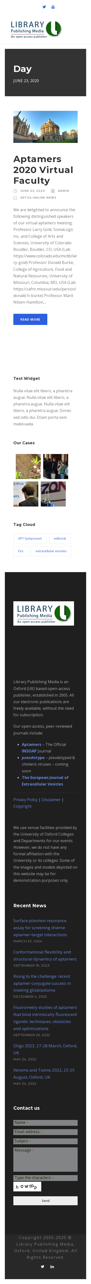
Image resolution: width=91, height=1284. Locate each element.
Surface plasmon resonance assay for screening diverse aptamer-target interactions (40, 927)
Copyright (22, 806)
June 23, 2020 (32, 190)
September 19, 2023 (31, 965)
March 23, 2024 (27, 941)
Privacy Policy (25, 799)
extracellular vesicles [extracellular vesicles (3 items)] (51, 551)
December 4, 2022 (30, 996)
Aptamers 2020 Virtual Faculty (43, 169)
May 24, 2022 (24, 1059)
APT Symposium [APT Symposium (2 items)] (30, 538)
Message (24, 1150)
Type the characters (34, 1178)
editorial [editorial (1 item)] (60, 538)
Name (21, 1122)
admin (63, 190)
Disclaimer (51, 799)
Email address (28, 1132)
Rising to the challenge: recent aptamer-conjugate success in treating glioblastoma (42, 983)
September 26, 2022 (31, 1035)
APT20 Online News (38, 197)
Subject (23, 1141)
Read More (30, 319)
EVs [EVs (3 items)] (21, 551)
